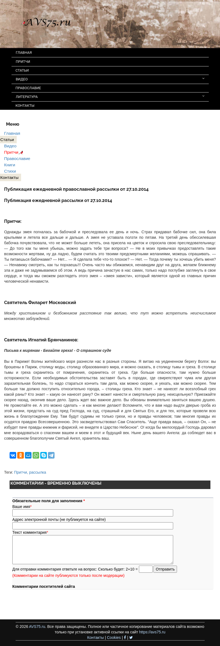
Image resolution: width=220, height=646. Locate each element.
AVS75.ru (37, 626)
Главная (12, 133)
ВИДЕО (110, 79)
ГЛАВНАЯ (24, 52)
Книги (9, 164)
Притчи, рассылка (30, 472)
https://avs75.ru (152, 632)
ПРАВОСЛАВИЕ (28, 88)
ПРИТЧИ (23, 62)
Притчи (14, 152)
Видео (10, 146)
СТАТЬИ (22, 70)
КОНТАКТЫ (25, 105)
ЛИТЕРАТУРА (110, 96)
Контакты (95, 637)
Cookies (114, 637)
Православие (17, 158)
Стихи (10, 171)
